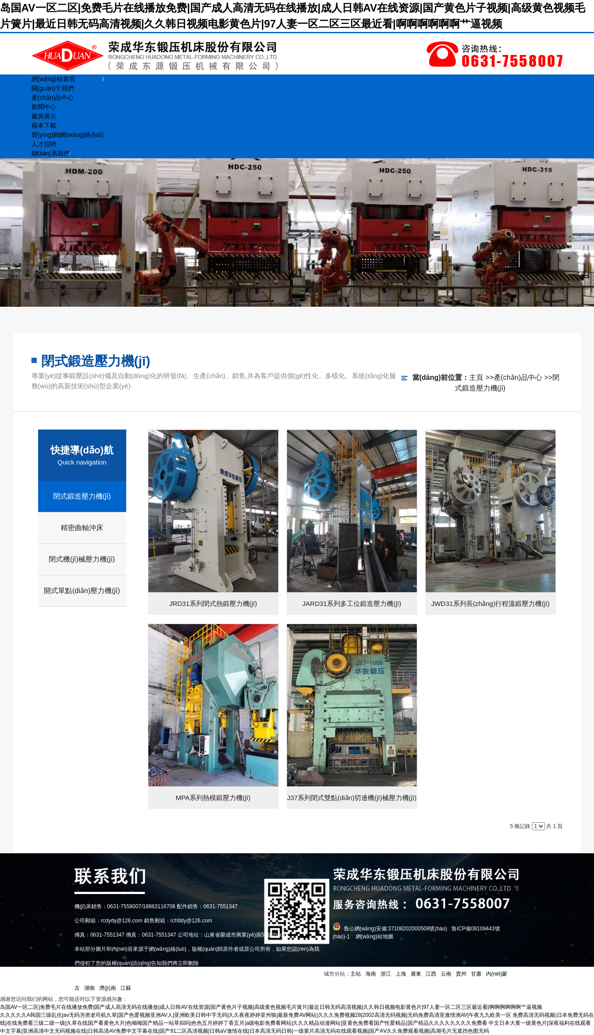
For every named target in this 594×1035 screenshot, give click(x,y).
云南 (446, 974)
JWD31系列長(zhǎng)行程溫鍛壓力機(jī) (490, 603)
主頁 (476, 377)
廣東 (416, 974)
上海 (401, 974)
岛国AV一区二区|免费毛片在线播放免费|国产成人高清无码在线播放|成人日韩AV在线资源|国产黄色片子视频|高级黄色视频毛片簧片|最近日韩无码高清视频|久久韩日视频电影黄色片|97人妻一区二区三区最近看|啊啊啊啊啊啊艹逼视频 (271, 1007)
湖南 (89, 988)
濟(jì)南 (107, 988)
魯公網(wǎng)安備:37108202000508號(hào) (395, 929)
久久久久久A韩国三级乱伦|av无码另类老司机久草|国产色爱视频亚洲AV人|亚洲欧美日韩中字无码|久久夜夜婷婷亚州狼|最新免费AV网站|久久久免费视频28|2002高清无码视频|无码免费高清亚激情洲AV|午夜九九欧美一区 (255, 1015)
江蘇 (125, 988)
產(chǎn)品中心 (518, 377)
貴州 (461, 974)
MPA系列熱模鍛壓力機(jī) (213, 797)
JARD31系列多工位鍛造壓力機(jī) (351, 603)
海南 (370, 974)
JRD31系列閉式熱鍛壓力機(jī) (213, 603)
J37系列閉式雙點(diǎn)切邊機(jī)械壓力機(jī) (351, 797)
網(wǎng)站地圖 (374, 936)
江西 (431, 974)
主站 (355, 974)
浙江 (385, 974)
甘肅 (476, 974)
